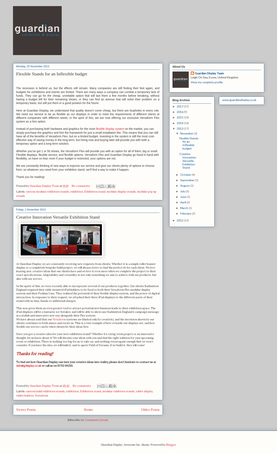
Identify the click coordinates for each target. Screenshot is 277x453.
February (186, 213)
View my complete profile (207, 82)
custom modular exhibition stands (47, 191)
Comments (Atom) (96, 420)
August (185, 185)
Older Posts (150, 409)
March (184, 208)
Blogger (171, 444)
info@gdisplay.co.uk (28, 365)
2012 (180, 220)
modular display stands (121, 191)
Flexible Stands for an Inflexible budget (51, 73)
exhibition (76, 191)
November (187, 133)
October (186, 174)
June (183, 196)
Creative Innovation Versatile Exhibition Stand (58, 217)
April (183, 202)
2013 (180, 128)
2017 (180, 106)
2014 (180, 123)
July (183, 191)
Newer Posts (26, 409)
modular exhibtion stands (118, 391)
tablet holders (25, 395)
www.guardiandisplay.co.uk (239, 100)
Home (88, 409)
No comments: (81, 186)
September (187, 180)
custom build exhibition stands (45, 391)
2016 (180, 112)
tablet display (144, 391)
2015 (180, 117)
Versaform (59, 319)
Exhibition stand (94, 191)
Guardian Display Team (209, 73)
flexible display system (110, 128)
